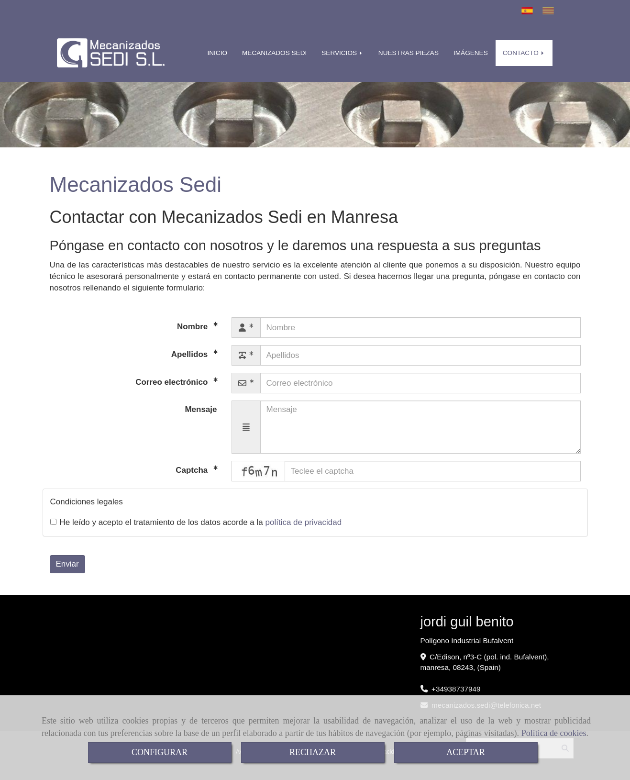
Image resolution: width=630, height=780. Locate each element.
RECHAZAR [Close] (312, 752)
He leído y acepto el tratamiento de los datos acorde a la (196, 522)
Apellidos (190, 354)
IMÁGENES (470, 52)
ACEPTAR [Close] (465, 752)
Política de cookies (553, 733)
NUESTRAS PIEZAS (408, 52)
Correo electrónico (172, 382)
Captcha (193, 470)
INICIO (218, 52)
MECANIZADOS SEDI (274, 52)
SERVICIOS (342, 52)
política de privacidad (303, 522)
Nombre (193, 326)
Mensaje (201, 409)
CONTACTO (524, 52)
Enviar (67, 563)
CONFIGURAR (160, 752)
